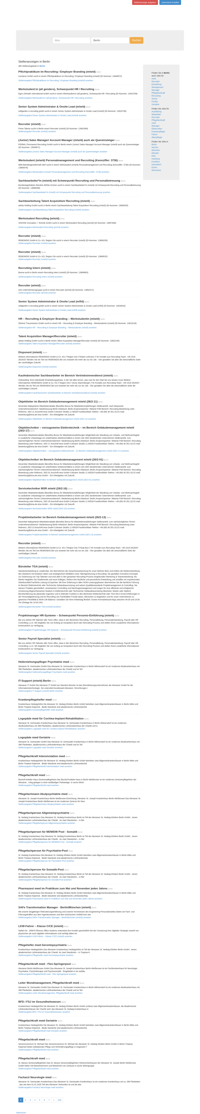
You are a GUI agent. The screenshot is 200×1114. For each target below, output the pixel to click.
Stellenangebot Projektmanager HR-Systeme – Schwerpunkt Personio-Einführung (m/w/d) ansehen (62, 630)
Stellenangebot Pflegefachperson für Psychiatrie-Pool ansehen (46, 861)
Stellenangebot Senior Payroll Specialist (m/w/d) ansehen (43, 653)
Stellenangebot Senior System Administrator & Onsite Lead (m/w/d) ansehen (52, 115)
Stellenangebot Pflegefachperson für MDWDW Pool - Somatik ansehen (50, 842)
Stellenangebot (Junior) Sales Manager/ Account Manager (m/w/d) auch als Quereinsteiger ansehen (62, 151)
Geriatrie (155, 104)
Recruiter (156, 81)
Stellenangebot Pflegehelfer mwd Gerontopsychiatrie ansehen (45, 955)
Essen (154, 167)
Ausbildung (157, 111)
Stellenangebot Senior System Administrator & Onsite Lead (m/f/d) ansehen (52, 310)
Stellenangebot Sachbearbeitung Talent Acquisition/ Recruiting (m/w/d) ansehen (53, 210)
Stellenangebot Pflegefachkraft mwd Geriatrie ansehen (42, 1031)
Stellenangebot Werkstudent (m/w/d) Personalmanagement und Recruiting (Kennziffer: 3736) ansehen (63, 172)
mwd (154, 78)
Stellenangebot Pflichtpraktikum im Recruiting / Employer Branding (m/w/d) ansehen (55, 80)
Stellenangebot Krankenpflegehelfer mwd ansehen (40, 710)
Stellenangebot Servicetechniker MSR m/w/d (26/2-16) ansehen (46, 508)
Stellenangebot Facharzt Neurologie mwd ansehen (40, 1087)
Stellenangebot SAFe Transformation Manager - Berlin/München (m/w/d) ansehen (54, 917)
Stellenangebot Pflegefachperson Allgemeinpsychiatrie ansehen (46, 823)
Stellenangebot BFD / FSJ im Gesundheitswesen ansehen (44, 1012)
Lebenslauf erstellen (170, 2)
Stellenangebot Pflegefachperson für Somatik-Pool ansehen (45, 880)
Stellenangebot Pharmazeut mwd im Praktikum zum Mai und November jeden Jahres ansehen (60, 899)
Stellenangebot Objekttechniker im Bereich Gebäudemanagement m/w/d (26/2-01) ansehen (59, 480)
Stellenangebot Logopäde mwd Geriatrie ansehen (40, 747)
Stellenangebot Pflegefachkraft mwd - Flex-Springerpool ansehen (47, 974)
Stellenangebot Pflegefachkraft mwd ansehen (38, 785)
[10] (59, 1100)
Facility (155, 101)
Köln (154, 156)
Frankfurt (156, 161)
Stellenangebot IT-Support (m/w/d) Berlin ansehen (40, 691)
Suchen (136, 40)
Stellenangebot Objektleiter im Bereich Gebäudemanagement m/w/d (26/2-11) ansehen (57, 419)
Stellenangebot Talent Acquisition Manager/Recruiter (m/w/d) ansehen (49, 343)
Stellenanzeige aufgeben (145, 2)
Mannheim (156, 170)
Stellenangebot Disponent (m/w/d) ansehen (37, 367)
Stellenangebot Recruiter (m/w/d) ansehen (37, 131)
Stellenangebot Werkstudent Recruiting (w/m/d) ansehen (43, 227)
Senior (154, 98)
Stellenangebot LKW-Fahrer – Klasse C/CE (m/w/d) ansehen (45, 936)
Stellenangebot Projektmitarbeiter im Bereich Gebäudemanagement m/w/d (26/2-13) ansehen (60, 534)
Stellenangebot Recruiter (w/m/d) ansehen (37, 293)
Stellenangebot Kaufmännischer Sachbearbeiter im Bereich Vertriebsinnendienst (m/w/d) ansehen (61, 393)
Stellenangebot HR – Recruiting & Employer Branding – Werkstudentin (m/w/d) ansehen (57, 327)
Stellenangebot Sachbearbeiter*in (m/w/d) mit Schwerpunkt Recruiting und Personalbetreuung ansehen (64, 192)
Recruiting (156, 96)
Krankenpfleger (158, 131)
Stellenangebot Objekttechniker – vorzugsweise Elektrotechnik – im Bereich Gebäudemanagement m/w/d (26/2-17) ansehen (73, 451)
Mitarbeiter (156, 114)
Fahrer (155, 134)
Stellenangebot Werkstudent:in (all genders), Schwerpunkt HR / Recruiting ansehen (55, 98)
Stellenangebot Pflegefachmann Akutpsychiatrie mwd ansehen (46, 804)
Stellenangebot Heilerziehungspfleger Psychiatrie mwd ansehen (46, 672)
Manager (156, 90)
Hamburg (156, 159)
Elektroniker (157, 129)
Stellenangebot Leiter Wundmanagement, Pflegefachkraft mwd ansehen (50, 993)
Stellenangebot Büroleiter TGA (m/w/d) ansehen (39, 607)
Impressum (21, 1112)
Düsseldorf (156, 164)
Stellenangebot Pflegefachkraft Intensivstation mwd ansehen (45, 766)
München (156, 150)
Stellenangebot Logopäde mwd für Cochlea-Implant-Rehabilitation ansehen (51, 729)
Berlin (154, 144)
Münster (155, 153)
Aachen (155, 147)
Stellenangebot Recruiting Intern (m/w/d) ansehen (40, 277)
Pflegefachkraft (158, 93)
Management (157, 87)
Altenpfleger (157, 137)
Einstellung (157, 84)
